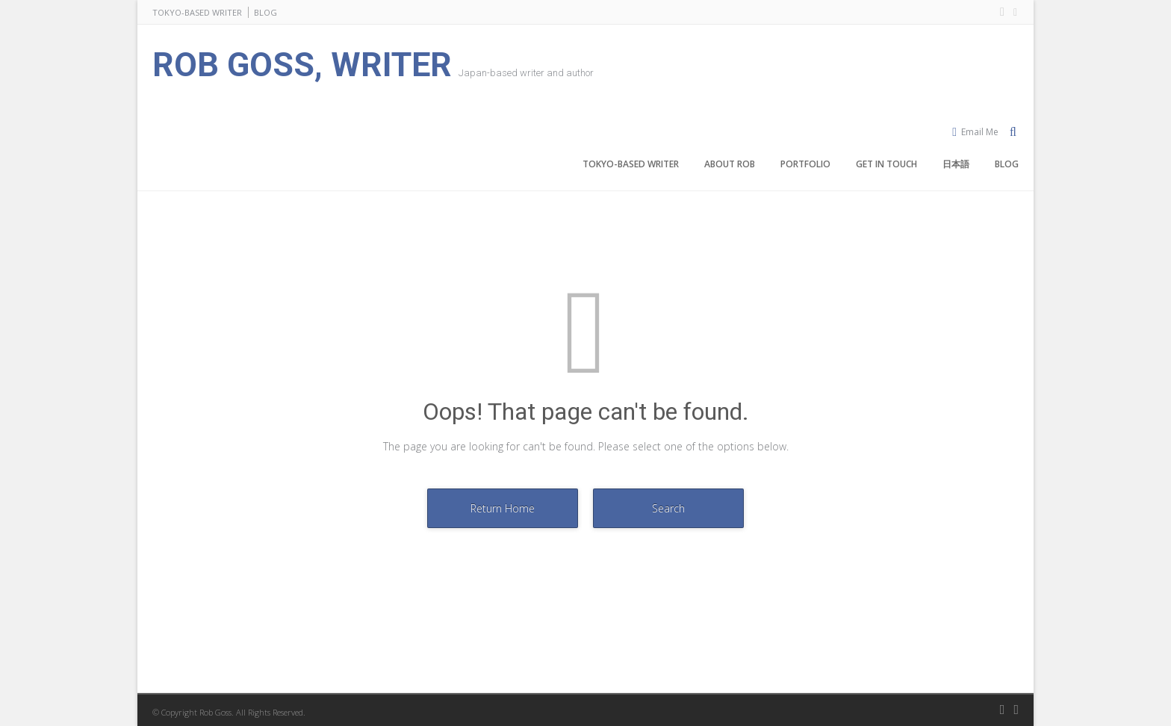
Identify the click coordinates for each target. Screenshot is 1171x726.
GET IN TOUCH (886, 164)
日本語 (955, 164)
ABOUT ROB (729, 164)
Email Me (979, 131)
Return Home (502, 508)
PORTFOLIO (805, 164)
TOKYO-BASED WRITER (197, 12)
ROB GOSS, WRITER (302, 64)
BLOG (265, 12)
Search (668, 508)
